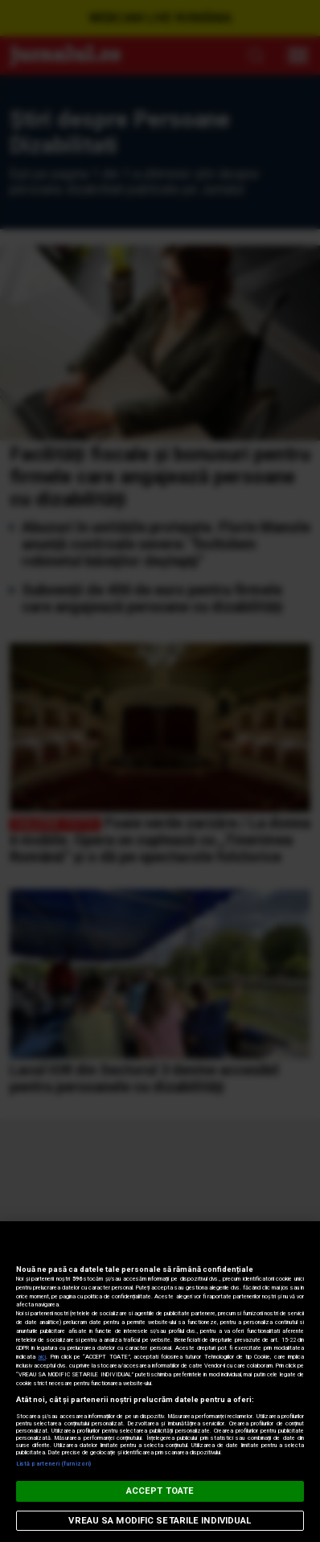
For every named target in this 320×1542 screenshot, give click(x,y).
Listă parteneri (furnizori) (53, 1463)
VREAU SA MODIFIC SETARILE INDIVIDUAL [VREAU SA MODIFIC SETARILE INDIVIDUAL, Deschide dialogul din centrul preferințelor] (159, 1520)
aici (42, 1356)
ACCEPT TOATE (160, 1491)
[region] (160, 1381)
